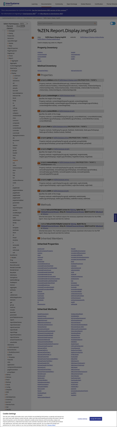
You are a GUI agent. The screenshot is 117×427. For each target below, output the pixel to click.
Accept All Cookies (96, 420)
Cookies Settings (82, 420)
